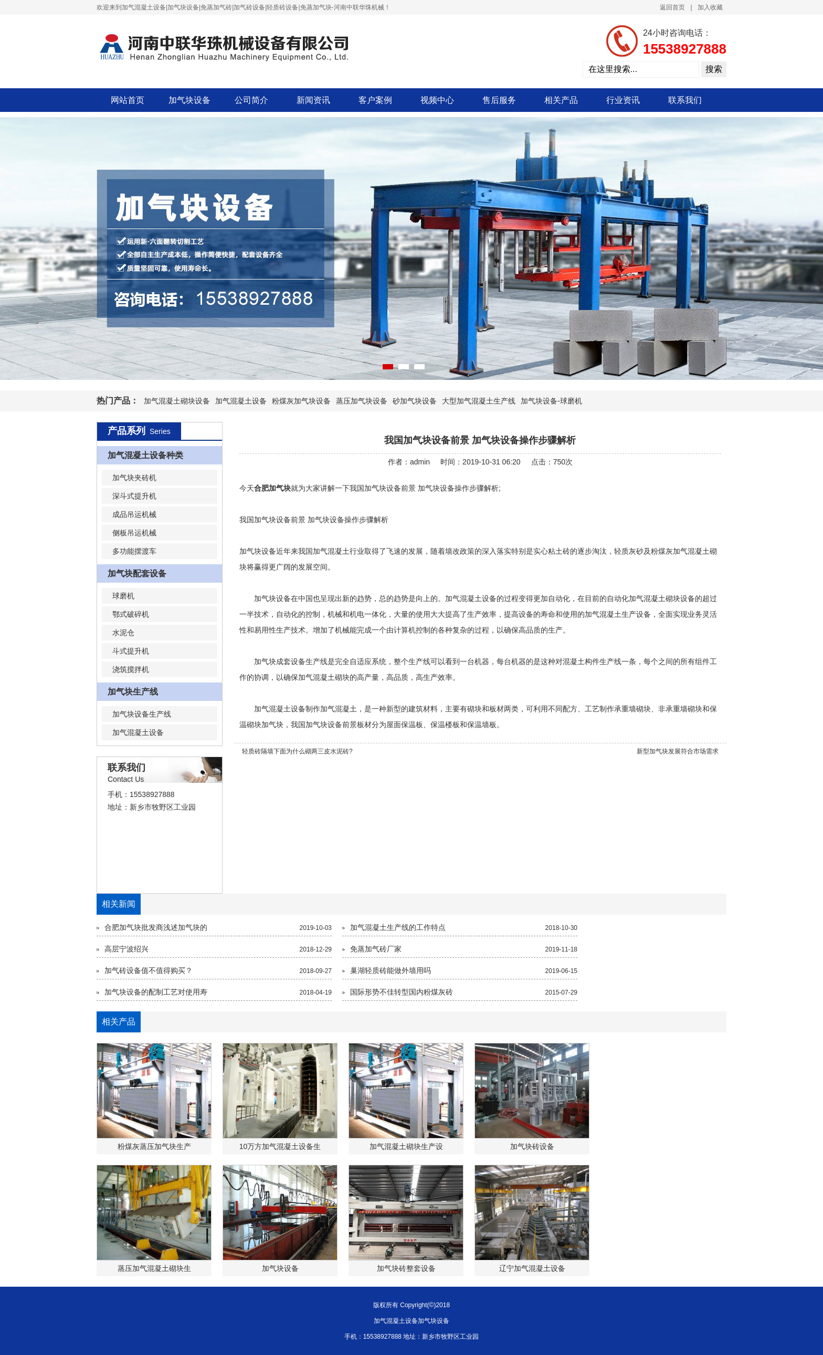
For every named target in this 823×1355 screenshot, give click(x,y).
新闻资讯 (313, 100)
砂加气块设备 (415, 401)
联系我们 (685, 100)
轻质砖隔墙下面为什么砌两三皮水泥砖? (297, 751)
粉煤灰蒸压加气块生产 (154, 1146)
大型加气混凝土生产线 (478, 401)
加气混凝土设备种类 (145, 455)
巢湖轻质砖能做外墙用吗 (390, 970)
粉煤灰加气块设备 (301, 401)
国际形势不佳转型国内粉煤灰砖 (401, 992)
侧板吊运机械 (134, 533)
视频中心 (437, 100)
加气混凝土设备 (241, 401)
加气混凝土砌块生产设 (406, 1146)
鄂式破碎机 (130, 614)
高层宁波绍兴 (126, 949)
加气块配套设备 (137, 573)
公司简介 (251, 100)
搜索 (713, 69)
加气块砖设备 (532, 1146)
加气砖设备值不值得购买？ (148, 970)
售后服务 (499, 100)
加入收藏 (710, 7)
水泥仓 (123, 632)
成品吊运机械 (134, 514)
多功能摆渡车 (134, 551)
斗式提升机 (130, 651)
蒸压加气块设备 (361, 401)
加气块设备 (189, 100)
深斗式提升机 (134, 496)
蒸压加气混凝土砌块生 (154, 1268)
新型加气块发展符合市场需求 (678, 751)
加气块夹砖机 (134, 477)
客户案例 (375, 100)
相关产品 (561, 100)
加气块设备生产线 (141, 714)
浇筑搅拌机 (130, 669)
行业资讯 (623, 100)
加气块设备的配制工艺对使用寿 (155, 992)
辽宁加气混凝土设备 (532, 1268)
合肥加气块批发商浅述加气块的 (155, 927)
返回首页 (672, 7)
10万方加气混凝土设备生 (280, 1146)
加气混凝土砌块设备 (177, 401)
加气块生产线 (133, 691)
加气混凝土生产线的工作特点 (398, 927)
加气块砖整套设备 (406, 1268)
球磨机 (123, 596)
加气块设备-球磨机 (551, 401)
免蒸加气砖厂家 (376, 949)
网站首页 (127, 100)
